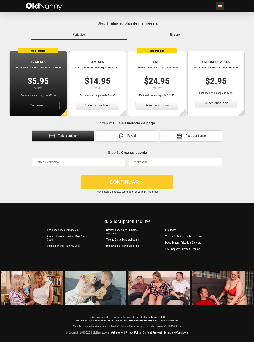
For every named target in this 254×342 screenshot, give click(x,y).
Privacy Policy (133, 332)
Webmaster (117, 332)
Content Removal (152, 332)
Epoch (154, 316)
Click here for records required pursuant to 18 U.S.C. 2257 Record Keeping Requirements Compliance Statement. (127, 320)
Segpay (146, 316)
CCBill (162, 316)
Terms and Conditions (176, 332)
